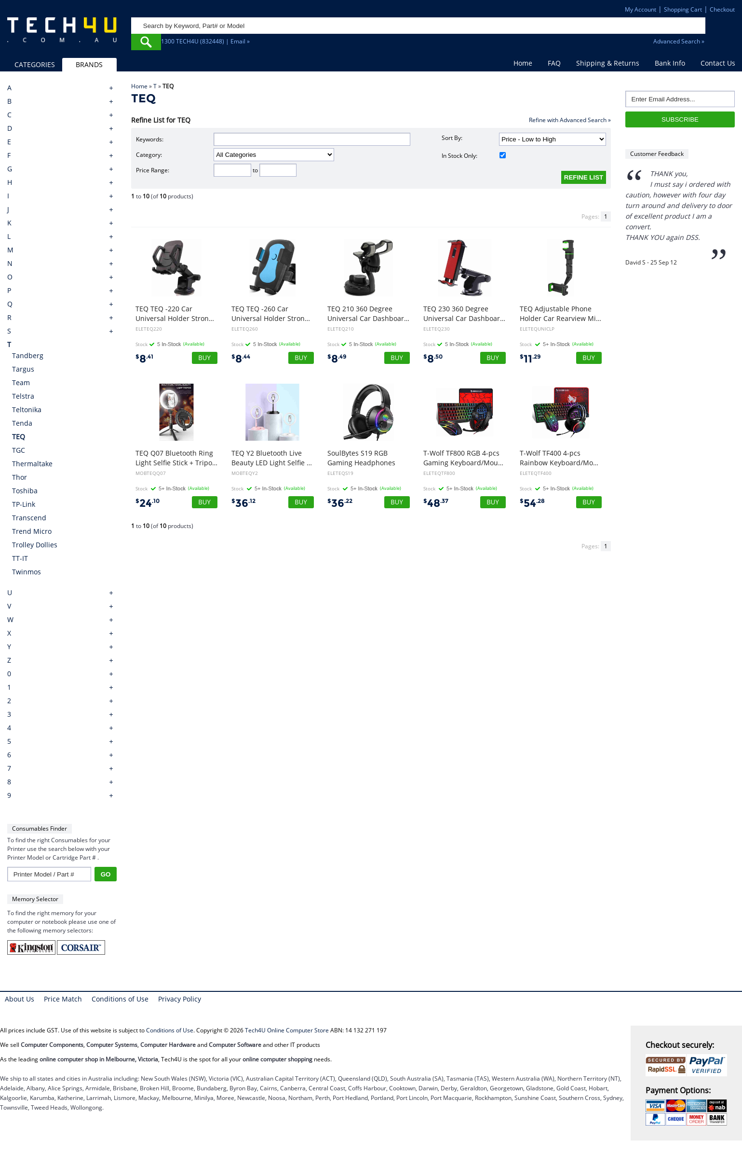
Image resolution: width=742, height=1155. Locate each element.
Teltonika (26, 409)
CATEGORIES (34, 64)
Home (522, 63)
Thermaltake (32, 463)
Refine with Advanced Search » (570, 120)
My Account (640, 9)
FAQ (554, 63)
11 (530, 358)
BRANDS (89, 64)
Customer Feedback (657, 154)
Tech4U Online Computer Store (287, 1030)
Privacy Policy (179, 998)
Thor (19, 477)
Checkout (722, 9)
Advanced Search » (678, 41)
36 (243, 503)
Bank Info (670, 63)
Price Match (63, 998)
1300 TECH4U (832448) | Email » (205, 41)
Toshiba (25, 490)
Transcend (29, 517)
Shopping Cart (683, 9)
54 (532, 503)
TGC (18, 450)
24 (147, 503)
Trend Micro (32, 531)
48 (435, 503)
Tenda (22, 423)
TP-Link (23, 504)
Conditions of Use (120, 998)
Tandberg (27, 355)
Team (21, 382)
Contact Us (718, 63)
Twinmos (26, 571)
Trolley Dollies (34, 544)
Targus (23, 369)
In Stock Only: (474, 156)
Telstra (23, 396)
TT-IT (20, 558)
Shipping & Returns (607, 63)
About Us (19, 998)
